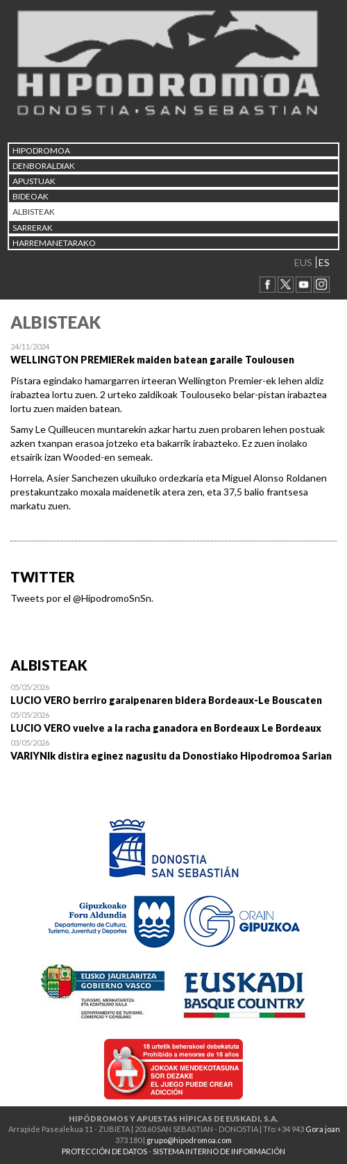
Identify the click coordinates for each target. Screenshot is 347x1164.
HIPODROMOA (41, 150)
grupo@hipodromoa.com (189, 1140)
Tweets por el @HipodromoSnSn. (81, 598)
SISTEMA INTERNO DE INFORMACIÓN (219, 1151)
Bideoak (30, 196)
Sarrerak (32, 227)
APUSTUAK (34, 181)
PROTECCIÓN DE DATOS (104, 1151)
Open (173, 693)
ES (324, 262)
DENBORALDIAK (43, 166)
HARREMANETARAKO (54, 243)
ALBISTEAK (33, 211)
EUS (303, 262)
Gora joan (322, 1128)
